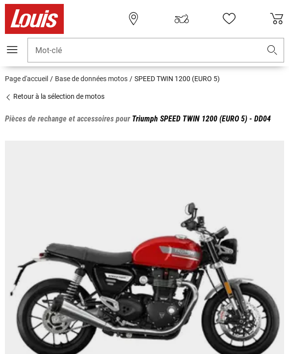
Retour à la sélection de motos (55, 96)
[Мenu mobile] (12, 49)
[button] (272, 50)
